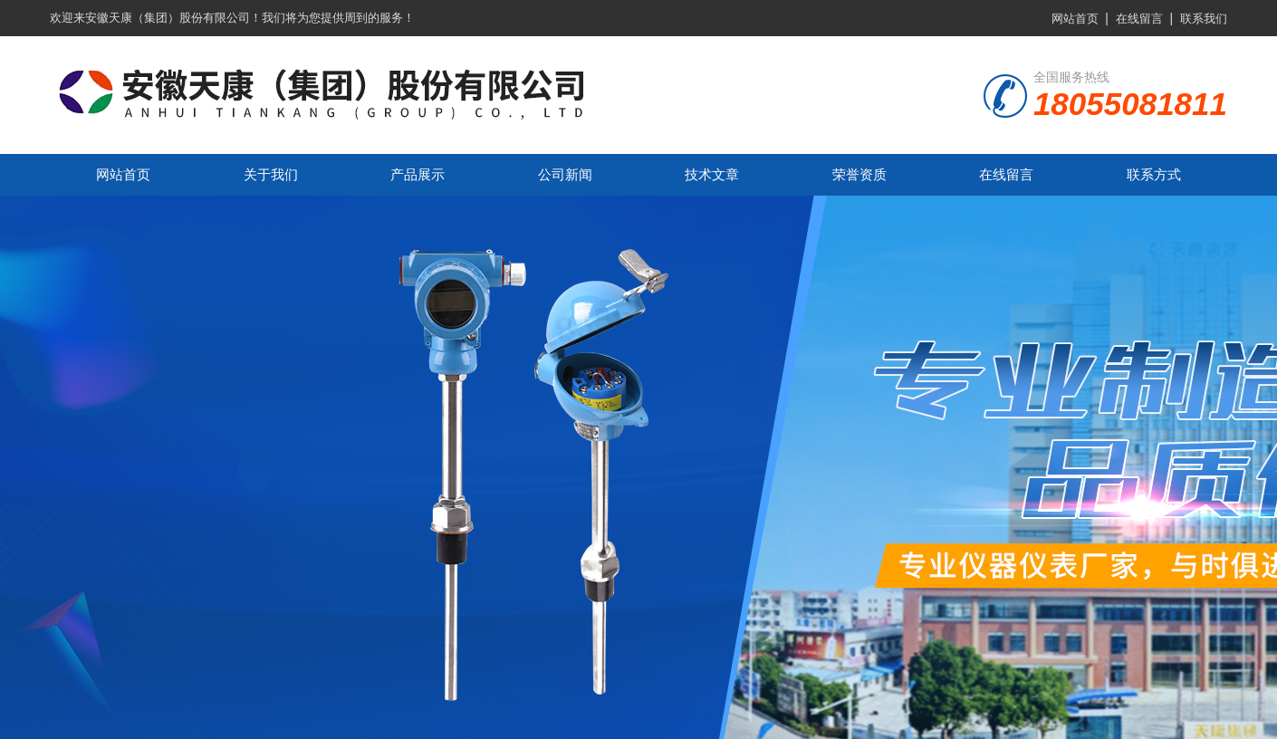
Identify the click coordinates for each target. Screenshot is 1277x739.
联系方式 (1154, 174)
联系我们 (1203, 18)
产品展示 (417, 174)
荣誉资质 (859, 174)
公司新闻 (565, 174)
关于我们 (271, 174)
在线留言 (1139, 18)
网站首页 (1075, 18)
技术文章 (712, 174)
